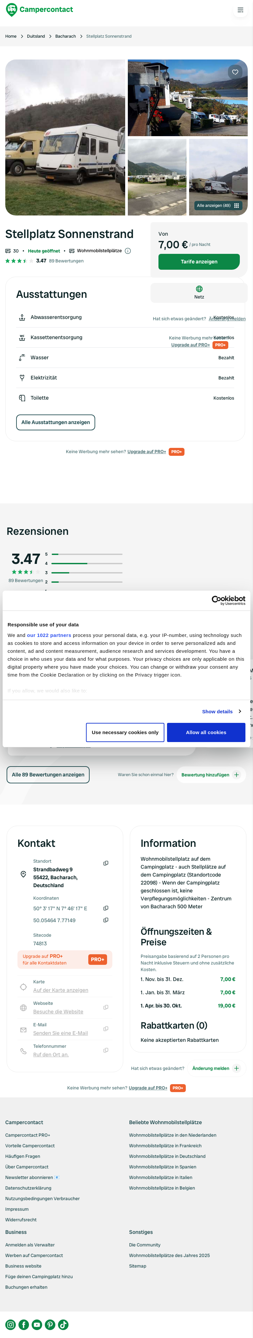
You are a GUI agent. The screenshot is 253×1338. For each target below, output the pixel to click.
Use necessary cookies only (125, 732)
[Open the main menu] (240, 10)
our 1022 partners (49, 635)
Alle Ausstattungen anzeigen (55, 422)
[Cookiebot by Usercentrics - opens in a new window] (216, 601)
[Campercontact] (39, 10)
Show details (217, 711)
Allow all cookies (206, 732)
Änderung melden (227, 319)
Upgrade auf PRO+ (146, 451)
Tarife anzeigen (199, 261)
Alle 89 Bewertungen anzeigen (48, 774)
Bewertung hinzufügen (211, 774)
